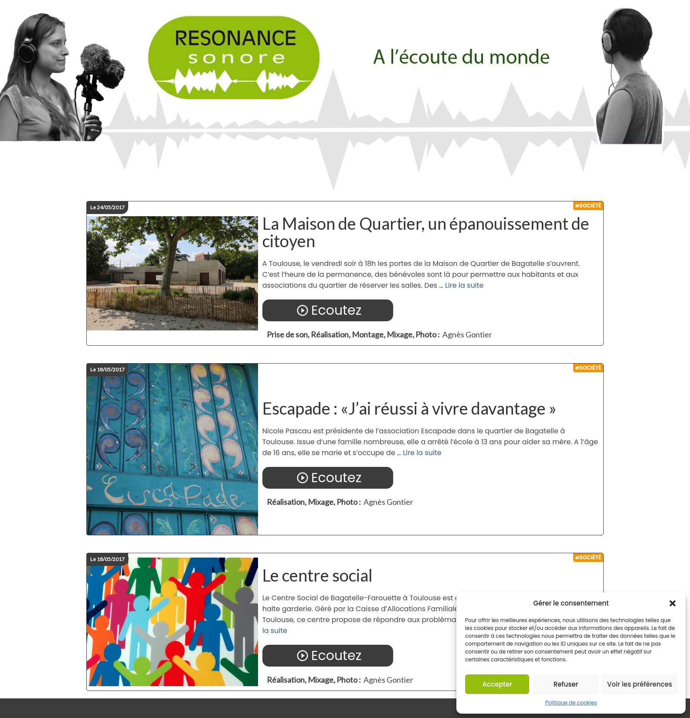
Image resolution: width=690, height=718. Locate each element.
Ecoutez (327, 310)
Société (591, 205)
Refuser (566, 684)
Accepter (497, 684)
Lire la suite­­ (464, 285)
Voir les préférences (639, 684)
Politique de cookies (571, 702)
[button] (672, 603)
